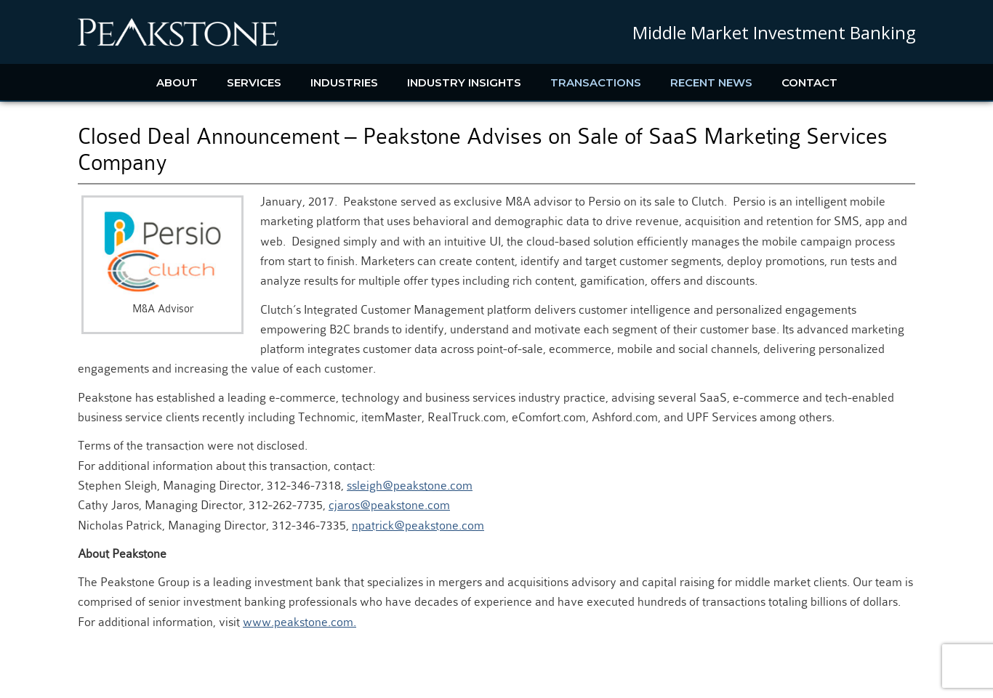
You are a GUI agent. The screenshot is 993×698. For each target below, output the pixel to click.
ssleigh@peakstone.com (410, 485)
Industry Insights (464, 82)
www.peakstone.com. (299, 622)
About (177, 82)
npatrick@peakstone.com (418, 525)
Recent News (711, 82)
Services (254, 82)
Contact (809, 82)
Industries (344, 82)
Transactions (595, 82)
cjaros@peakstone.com (389, 505)
